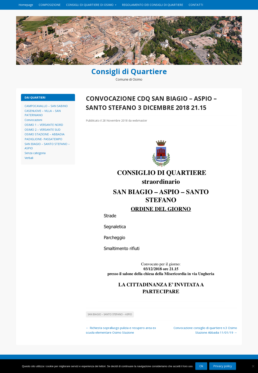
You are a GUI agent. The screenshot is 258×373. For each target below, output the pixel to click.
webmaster (139, 120)
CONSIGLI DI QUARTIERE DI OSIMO (89, 5)
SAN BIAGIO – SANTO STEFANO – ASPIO (110, 314)
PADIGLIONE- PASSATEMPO (43, 139)
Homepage (26, 5)
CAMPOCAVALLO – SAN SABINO (46, 106)
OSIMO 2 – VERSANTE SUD (42, 129)
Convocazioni (33, 120)
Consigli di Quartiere (129, 71)
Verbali (29, 158)
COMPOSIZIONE (49, 5)
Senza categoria (35, 153)
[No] (253, 366)
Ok (201, 366)
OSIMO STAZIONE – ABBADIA (44, 134)
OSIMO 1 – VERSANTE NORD (44, 125)
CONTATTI (196, 5)
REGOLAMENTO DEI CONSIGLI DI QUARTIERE (152, 5)
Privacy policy (222, 366)
